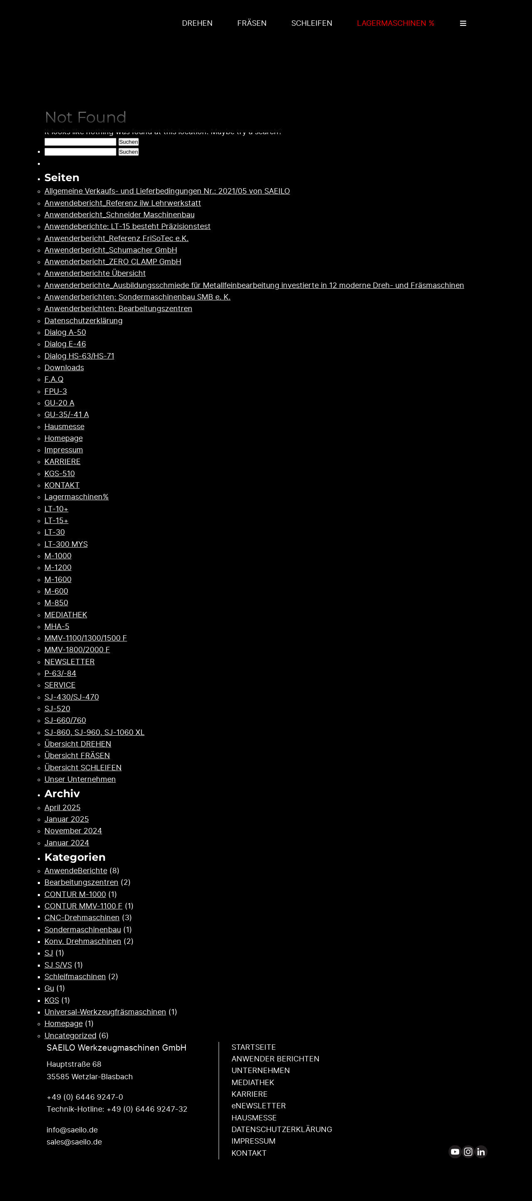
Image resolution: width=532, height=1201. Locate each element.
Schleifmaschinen (75, 977)
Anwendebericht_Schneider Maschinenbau (119, 215)
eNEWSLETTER (259, 1106)
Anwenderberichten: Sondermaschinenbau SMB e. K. (137, 297)
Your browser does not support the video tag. (266, 76)
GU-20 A (59, 403)
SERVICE (60, 685)
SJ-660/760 (65, 721)
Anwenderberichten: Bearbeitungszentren (118, 309)
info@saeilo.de (72, 1130)
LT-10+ (56, 509)
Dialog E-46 (65, 344)
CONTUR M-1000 (75, 895)
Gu (49, 988)
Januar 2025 (66, 819)
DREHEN (197, 23)
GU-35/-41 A (66, 415)
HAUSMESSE (254, 1118)
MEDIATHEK (65, 615)
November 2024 (73, 831)
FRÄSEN (252, 23)
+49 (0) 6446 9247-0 (85, 1097)
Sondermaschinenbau (82, 930)
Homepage (63, 438)
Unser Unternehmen (80, 779)
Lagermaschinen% (76, 497)
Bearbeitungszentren (81, 883)
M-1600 (57, 580)
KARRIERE (62, 462)
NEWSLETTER (69, 662)
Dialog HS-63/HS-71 (79, 356)
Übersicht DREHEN (77, 744)
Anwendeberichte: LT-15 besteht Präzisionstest (127, 227)
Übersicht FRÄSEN (77, 756)
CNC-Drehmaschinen (82, 918)
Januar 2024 (66, 843)
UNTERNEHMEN (261, 1071)
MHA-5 (56, 627)
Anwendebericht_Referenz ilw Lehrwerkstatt (122, 203)
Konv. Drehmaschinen (82, 942)
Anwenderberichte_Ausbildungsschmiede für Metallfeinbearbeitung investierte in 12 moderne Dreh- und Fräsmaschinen (254, 286)
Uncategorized (70, 1036)
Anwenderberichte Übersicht (95, 274)
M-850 (56, 603)
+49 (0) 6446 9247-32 (146, 1109)
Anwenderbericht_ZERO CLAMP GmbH (112, 262)
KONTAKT (62, 485)
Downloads (64, 368)
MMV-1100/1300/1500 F (85, 638)
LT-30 (54, 532)
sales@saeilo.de (74, 1142)
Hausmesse (64, 427)
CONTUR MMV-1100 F (83, 906)
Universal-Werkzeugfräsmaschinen (105, 1012)
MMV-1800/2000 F (77, 650)
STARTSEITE (254, 1047)
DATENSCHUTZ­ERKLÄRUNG (282, 1130)
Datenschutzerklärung (83, 321)
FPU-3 (55, 391)
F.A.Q (54, 379)
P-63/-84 (60, 674)
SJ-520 (57, 709)
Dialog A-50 (65, 332)
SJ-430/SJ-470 (71, 697)
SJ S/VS (58, 965)
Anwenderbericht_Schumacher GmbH (110, 250)
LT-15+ (56, 521)
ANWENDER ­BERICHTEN (276, 1059)
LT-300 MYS (66, 544)
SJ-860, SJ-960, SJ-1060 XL (94, 733)
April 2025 (62, 808)
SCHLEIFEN (311, 23)
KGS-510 (59, 474)
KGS (51, 1001)
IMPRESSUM (254, 1141)
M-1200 (57, 568)
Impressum (63, 450)
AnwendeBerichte (75, 871)
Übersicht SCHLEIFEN (83, 768)
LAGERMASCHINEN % (396, 23)
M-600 (56, 591)
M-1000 (57, 556)
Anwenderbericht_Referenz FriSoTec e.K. (116, 239)
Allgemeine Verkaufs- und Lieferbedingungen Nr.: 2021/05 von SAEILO (167, 191)
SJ (48, 953)
